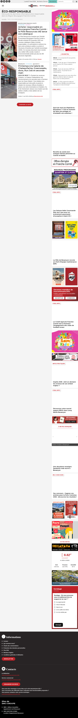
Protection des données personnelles (14, 648)
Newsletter (8, 659)
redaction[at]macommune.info (10, 675)
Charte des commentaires (10, 645)
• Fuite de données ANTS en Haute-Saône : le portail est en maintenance (63, 70)
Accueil (4, 19)
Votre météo (65, 542)
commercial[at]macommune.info (11, 679)
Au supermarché (60, 602)
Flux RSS (6, 650)
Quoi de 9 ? (36, 64)
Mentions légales (8, 652)
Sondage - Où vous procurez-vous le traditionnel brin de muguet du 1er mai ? (63, 597)
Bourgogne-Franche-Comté (27, 23)
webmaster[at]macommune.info (11, 694)
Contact (5, 641)
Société (27, 25)
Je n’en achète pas (61, 612)
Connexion (71, 298)
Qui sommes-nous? (9, 643)
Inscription (59, 298)
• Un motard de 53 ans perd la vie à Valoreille (64, 58)
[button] (73, 1)
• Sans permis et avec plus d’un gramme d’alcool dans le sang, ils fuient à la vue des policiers (64, 77)
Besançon (21, 64)
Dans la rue (59, 607)
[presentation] (53, 436)
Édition (42, 5)
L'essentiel (65, 54)
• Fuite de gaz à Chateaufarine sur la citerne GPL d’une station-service (64, 64)
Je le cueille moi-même (62, 609)
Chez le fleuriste (60, 604)
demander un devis (11, 684)
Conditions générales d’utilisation (13, 655)
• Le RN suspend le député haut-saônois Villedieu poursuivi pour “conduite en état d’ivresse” (64, 83)
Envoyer (58, 625)
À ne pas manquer (65, 426)
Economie (21, 25)
